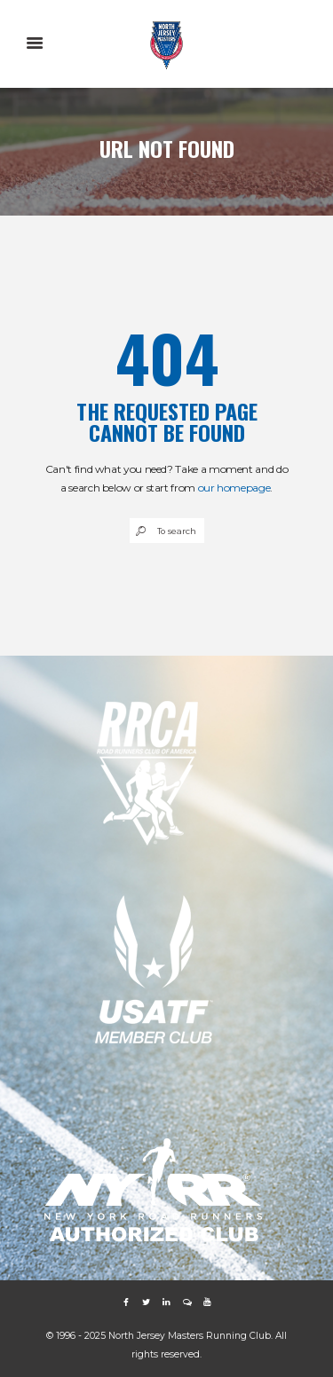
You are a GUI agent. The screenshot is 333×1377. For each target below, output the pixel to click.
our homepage (234, 487)
